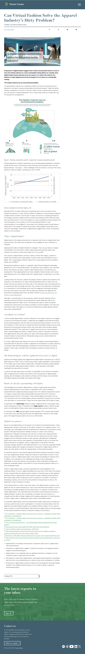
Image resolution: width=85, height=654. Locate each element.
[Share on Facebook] (49, 29)
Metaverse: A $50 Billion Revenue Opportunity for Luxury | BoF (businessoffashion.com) (32, 535)
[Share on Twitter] (58, 29)
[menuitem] (79, 4)
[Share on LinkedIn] (67, 29)
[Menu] (79, 4)
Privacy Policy (19, 648)
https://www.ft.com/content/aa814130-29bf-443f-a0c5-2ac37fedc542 (27, 527)
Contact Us (8, 576)
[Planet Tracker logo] (14, 4)
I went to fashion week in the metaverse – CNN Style (22, 529)
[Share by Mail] (76, 29)
